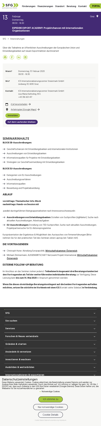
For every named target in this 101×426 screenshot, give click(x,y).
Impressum (62, 420)
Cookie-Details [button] (39, 420)
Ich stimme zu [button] (50, 399)
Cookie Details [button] (50, 415)
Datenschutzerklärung (51, 420)
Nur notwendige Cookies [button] (50, 407)
